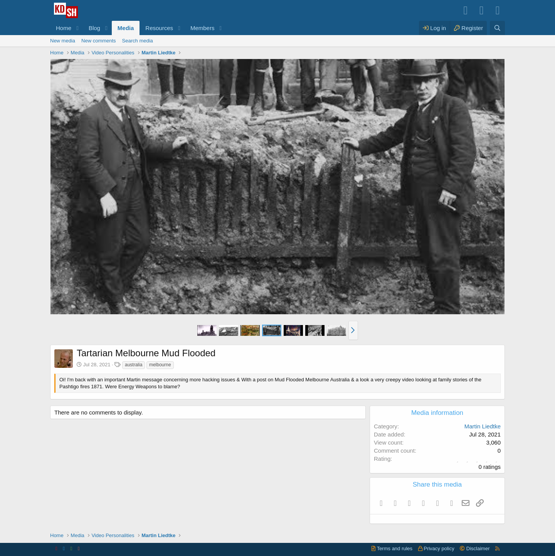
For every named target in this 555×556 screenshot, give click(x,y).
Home (63, 28)
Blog (94, 28)
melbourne (160, 364)
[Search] (497, 28)
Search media (137, 41)
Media (126, 28)
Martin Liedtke (482, 426)
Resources (159, 28)
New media (62, 41)
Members (202, 28)
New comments (98, 41)
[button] (77, 28)
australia (133, 364)
